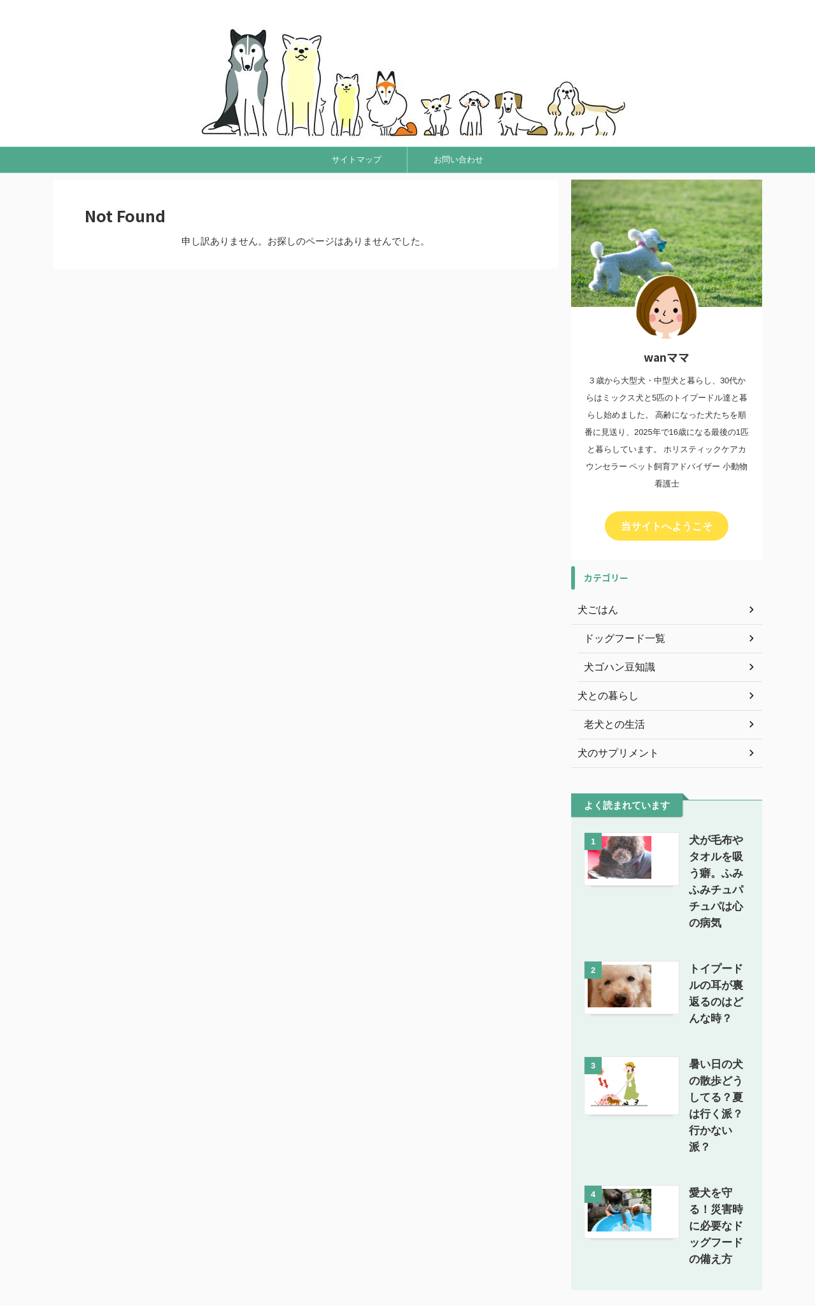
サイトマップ (356, 159)
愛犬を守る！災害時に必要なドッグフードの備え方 (703, 1108)
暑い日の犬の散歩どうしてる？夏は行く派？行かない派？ (703, 1029)
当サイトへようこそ (667, 525)
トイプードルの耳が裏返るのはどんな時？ (703, 950)
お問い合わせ (458, 159)
